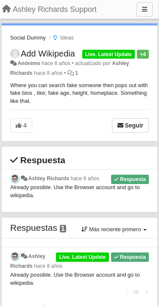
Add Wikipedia (48, 53)
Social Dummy (28, 37)
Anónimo (28, 63)
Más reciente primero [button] (114, 229)
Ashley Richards (48, 178)
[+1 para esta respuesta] (136, 292)
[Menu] (145, 9)
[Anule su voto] (147, 292)
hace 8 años (85, 178)
